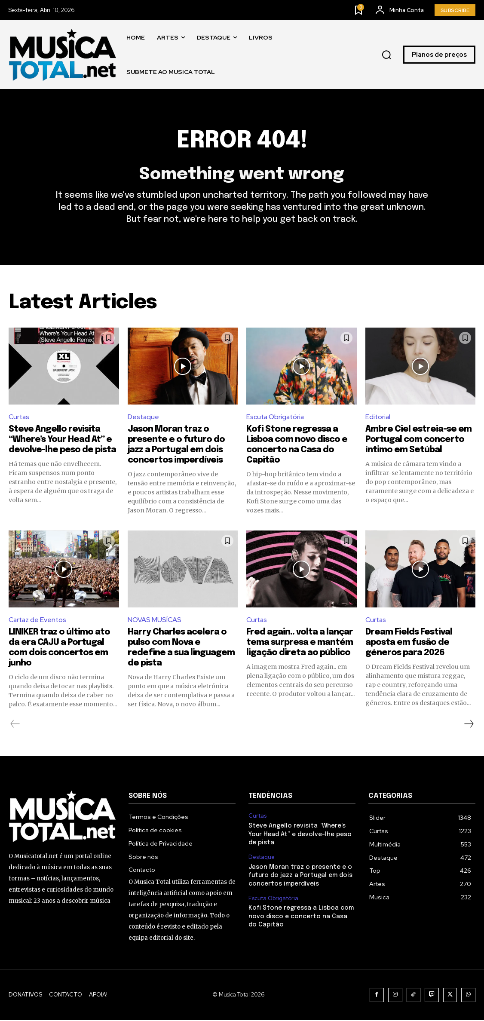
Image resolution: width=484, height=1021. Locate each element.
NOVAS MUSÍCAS (154, 620)
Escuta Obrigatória (276, 417)
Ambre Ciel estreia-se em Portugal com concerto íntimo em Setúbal (418, 440)
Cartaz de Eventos (38, 620)
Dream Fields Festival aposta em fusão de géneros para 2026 (408, 643)
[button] (386, 55)
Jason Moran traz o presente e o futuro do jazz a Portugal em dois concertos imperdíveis (300, 876)
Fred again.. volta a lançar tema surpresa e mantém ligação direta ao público (299, 643)
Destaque (144, 417)
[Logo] (62, 55)
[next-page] (468, 724)
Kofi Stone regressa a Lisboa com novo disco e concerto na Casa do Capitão (301, 917)
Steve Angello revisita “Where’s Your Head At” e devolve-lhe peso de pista (62, 440)
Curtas (19, 417)
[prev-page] (15, 724)
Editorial (378, 417)
